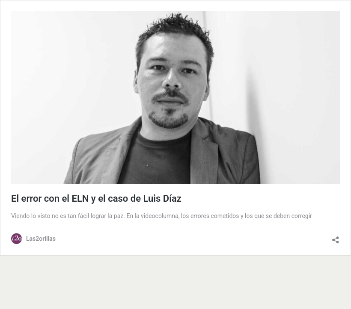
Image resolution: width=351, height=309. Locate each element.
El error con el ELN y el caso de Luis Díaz (97, 198)
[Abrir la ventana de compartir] (335, 237)
